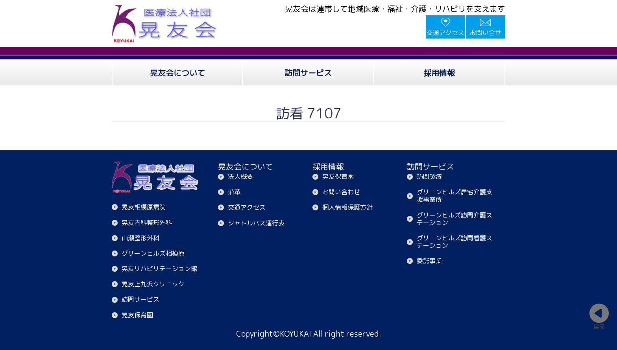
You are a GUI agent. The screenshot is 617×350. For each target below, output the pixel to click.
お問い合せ (485, 32)
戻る (599, 326)
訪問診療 (429, 176)
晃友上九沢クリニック (153, 284)
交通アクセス (445, 32)
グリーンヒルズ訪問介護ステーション (454, 219)
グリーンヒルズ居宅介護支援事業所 (454, 196)
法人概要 (240, 176)
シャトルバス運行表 (256, 223)
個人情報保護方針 (347, 207)
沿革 (234, 192)
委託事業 (429, 260)
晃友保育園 (137, 315)
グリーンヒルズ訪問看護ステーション (454, 242)
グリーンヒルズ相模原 (153, 253)
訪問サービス (140, 299)
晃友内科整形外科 (147, 222)
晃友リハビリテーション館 (159, 268)
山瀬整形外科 (140, 238)
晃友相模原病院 (144, 207)
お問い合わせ (341, 192)
